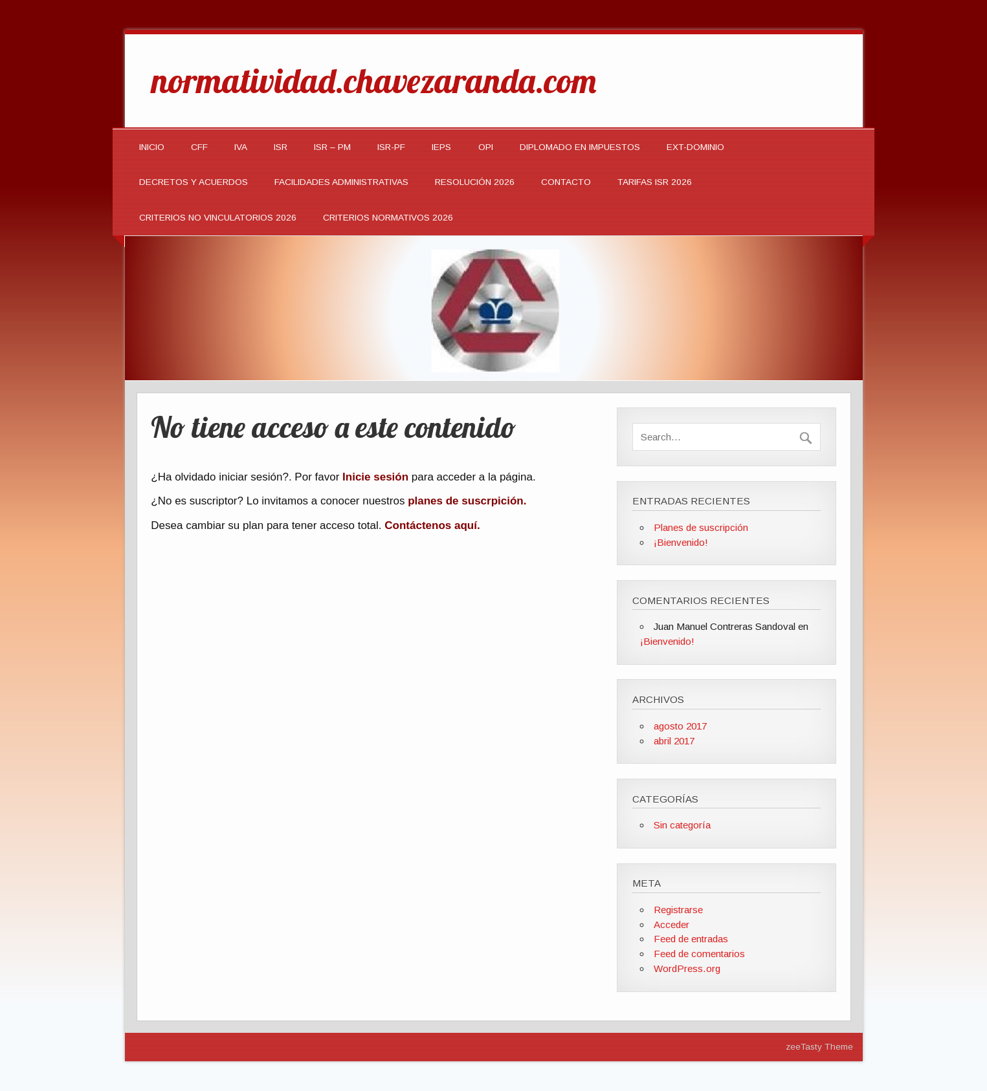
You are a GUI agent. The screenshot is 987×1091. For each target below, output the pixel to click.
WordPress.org (687, 968)
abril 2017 (674, 740)
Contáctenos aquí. (432, 525)
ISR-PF (391, 147)
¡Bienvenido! (681, 542)
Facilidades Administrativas (341, 182)
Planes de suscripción (701, 527)
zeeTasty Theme (819, 1047)
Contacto (566, 182)
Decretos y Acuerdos (193, 182)
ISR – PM (332, 147)
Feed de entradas (691, 938)
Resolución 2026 (475, 182)
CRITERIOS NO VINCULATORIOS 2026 (217, 217)
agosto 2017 (680, 725)
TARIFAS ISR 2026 (654, 182)
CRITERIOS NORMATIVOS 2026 (388, 217)
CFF (199, 147)
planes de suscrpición (466, 501)
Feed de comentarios (699, 953)
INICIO (151, 147)
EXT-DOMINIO (695, 147)
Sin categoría (682, 824)
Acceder (671, 924)
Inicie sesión (375, 477)
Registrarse (678, 909)
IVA (240, 147)
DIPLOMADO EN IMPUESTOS (580, 147)
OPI (485, 147)
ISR (280, 147)
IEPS (441, 147)
